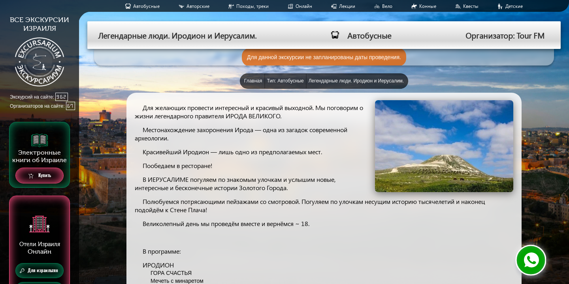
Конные (427, 6)
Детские (514, 6)
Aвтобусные (146, 6)
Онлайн (304, 6)
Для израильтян (39, 270)
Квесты (471, 6)
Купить (39, 175)
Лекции (347, 6)
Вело (387, 6)
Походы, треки (252, 6)
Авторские (198, 6)
